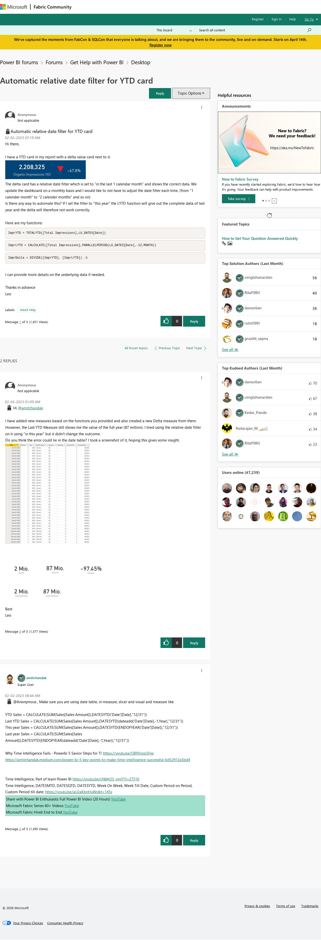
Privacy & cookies (257, 906)
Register (258, 19)
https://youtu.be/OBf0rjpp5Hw (128, 753)
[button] (160, 93)
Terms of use (285, 906)
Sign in (276, 19)
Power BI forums (19, 61)
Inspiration (105, 7)
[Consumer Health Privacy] (65, 923)
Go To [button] (309, 19)
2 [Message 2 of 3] (20, 829)
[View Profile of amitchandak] (36, 678)
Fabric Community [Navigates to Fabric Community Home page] (52, 7)
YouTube (118, 799)
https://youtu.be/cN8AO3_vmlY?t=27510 (105, 779)
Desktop (140, 61)
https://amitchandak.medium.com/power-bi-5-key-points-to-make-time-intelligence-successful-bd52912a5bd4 (97, 760)
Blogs (170, 7)
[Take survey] (238, 198)
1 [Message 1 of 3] (20, 322)
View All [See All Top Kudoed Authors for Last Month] (230, 454)
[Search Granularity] (174, 30)
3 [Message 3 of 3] (20, 632)
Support (211, 7)
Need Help (28, 310)
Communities (147, 7)
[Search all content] (255, 30)
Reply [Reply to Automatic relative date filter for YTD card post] (194, 322)
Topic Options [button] (189, 93)
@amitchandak (30, 408)
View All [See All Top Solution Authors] (230, 349)
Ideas (125, 7)
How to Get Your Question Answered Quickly (260, 238)
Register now (160, 44)
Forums (82, 7)
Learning (189, 7)
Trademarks (309, 906)
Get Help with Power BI (97, 61)
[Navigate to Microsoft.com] (13, 7)
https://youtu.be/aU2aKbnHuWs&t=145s (78, 792)
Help (292, 19)
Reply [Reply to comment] (194, 643)
